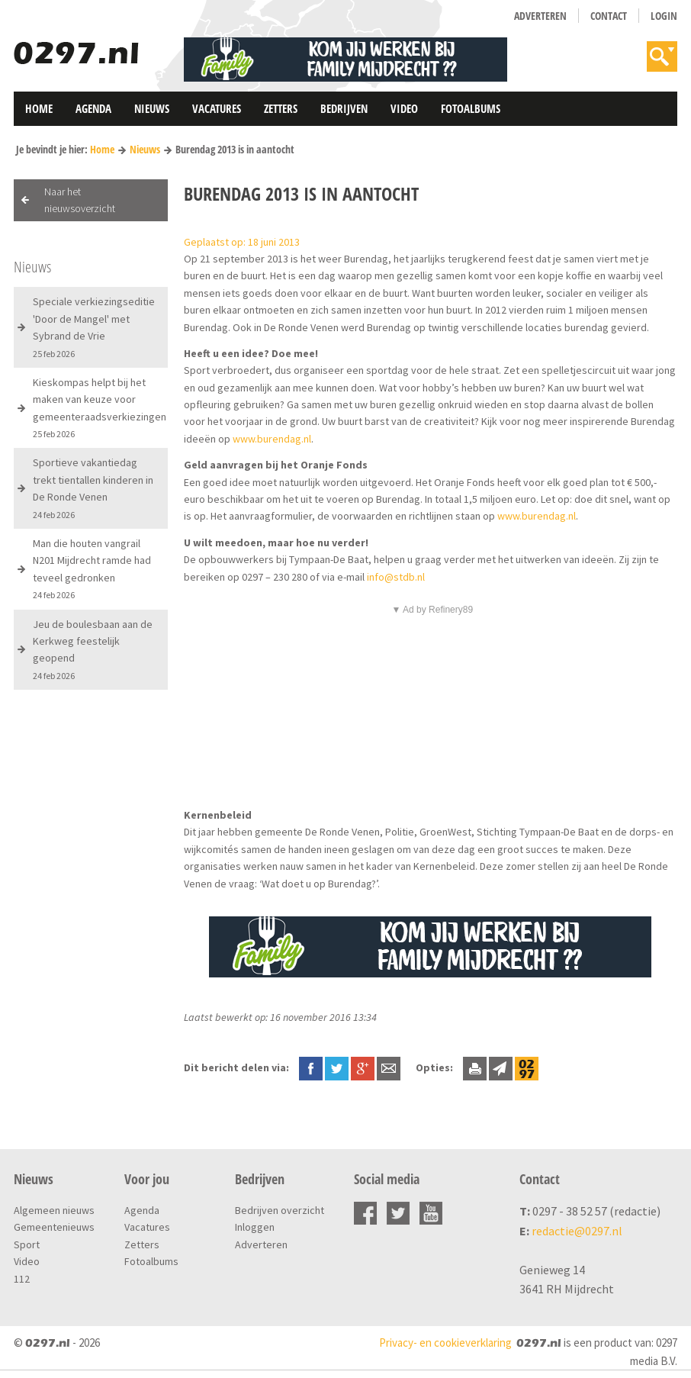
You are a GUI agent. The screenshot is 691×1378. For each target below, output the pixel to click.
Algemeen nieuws (54, 1210)
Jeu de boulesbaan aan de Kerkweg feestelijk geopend (93, 649)
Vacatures (216, 108)
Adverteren (540, 15)
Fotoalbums (470, 108)
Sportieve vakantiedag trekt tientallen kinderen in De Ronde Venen (93, 488)
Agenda (93, 108)
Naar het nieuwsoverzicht (79, 200)
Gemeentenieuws (54, 1227)
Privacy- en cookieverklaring (445, 1342)
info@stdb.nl (396, 577)
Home (39, 108)
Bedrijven (344, 108)
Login (664, 15)
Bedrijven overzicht (279, 1210)
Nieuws (151, 108)
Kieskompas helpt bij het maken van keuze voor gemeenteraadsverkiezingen (99, 407)
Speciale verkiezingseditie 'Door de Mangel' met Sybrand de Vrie (94, 327)
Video (404, 108)
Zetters (280, 108)
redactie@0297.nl (577, 1230)
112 (22, 1279)
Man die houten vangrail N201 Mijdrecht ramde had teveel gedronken (92, 568)
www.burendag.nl (272, 439)
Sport (27, 1244)
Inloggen (255, 1227)
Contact (608, 15)
